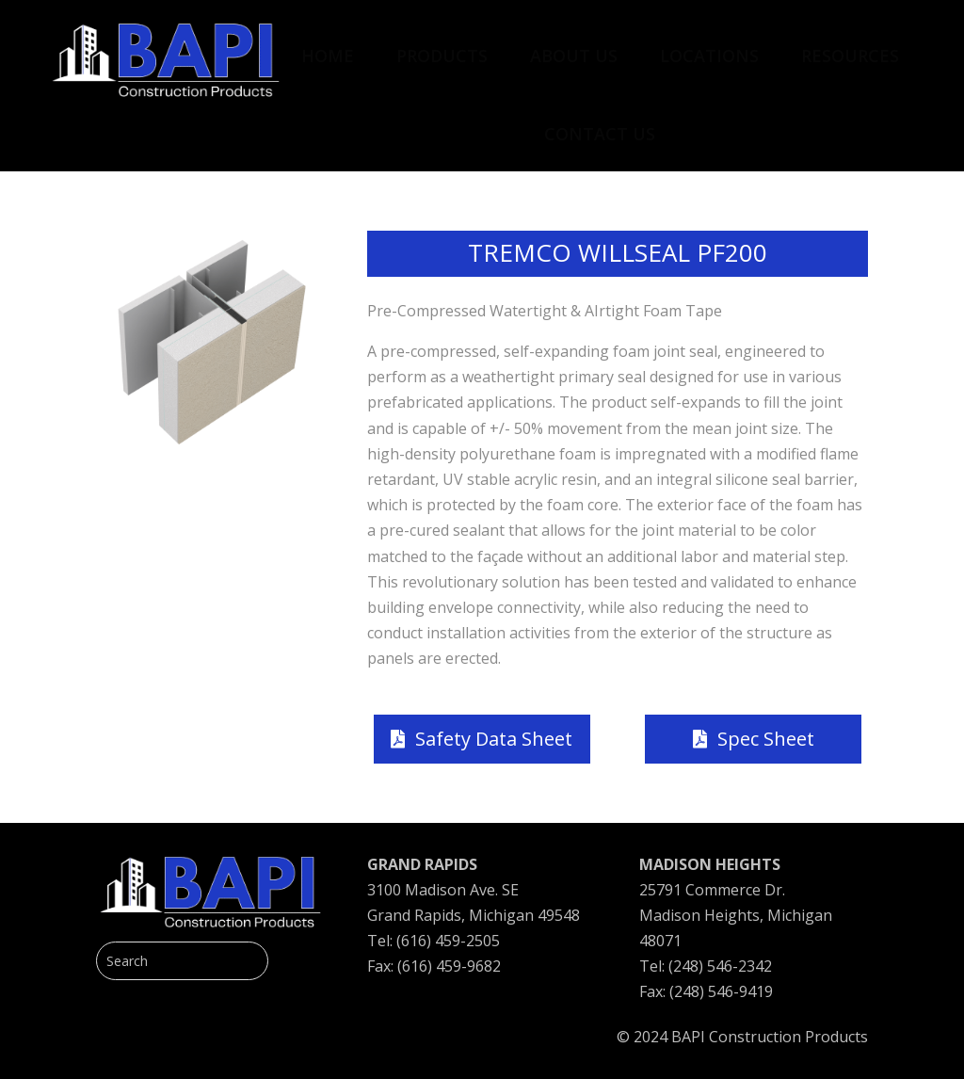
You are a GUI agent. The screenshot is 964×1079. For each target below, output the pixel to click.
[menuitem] (327, 46)
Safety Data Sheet (493, 738)
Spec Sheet (765, 738)
